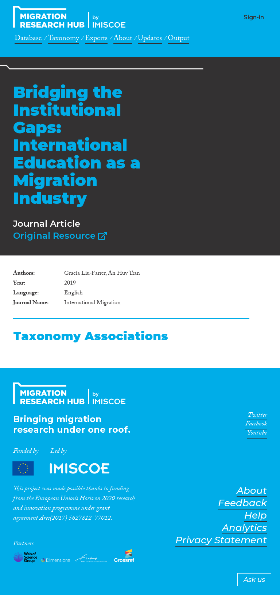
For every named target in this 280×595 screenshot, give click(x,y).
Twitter (257, 416)
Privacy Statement (221, 540)
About (122, 39)
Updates (150, 39)
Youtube (257, 434)
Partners (67, 468)
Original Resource (60, 235)
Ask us (254, 580)
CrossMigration (71, 17)
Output (178, 39)
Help (255, 515)
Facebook (256, 425)
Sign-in (254, 17)
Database (28, 39)
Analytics (244, 527)
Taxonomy (63, 39)
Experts (96, 39)
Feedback (242, 503)
